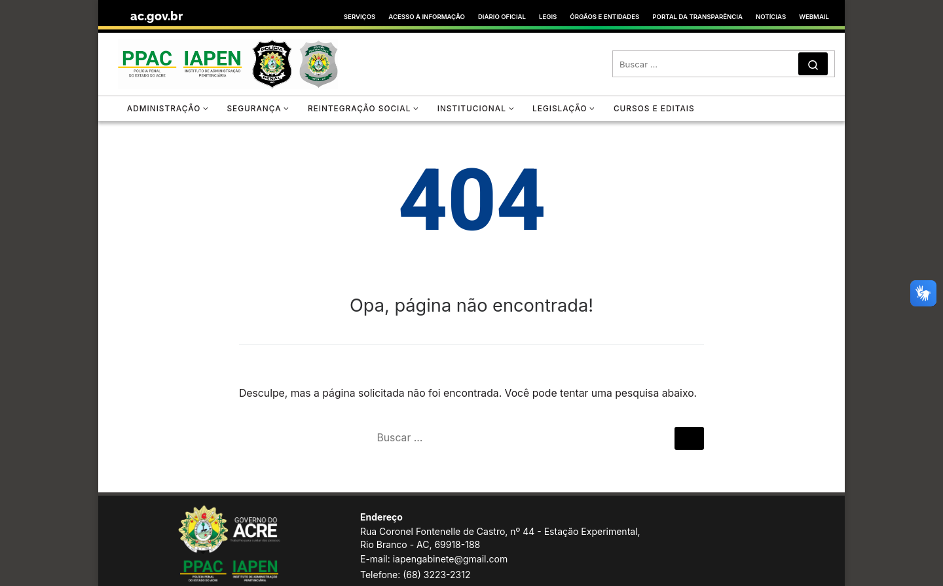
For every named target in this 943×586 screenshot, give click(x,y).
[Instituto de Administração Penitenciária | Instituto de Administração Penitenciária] (228, 62)
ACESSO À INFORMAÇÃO (426, 16)
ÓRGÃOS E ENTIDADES (604, 16)
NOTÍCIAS (771, 16)
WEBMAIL (814, 16)
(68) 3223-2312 (436, 574)
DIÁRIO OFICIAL (502, 16)
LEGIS (548, 16)
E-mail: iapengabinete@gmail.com (434, 558)
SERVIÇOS (359, 16)
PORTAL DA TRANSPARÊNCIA (697, 16)
